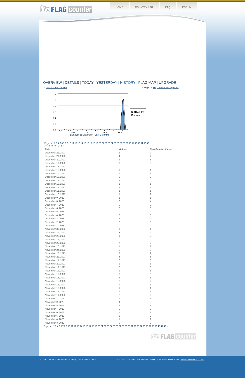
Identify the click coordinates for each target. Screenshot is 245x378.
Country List (144, 7)
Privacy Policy (71, 359)
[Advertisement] (122, 52)
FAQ (167, 7)
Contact (44, 359)
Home (119, 7)
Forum (186, 7)
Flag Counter (66, 9)
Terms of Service (56, 359)
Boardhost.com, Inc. (90, 359)
